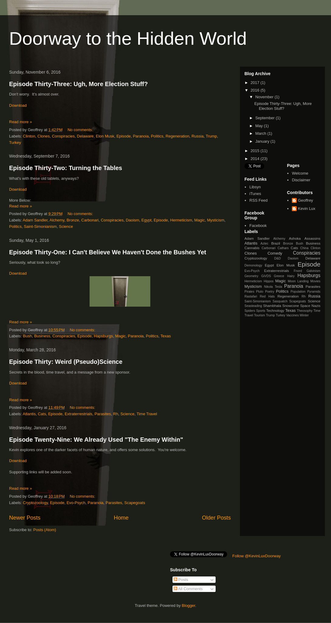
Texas (166, 336)
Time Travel (147, 414)
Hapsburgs (103, 336)
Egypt (147, 220)
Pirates (249, 291)
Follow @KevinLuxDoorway (256, 556)
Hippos (268, 281)
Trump (211, 136)
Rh (115, 414)
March (261, 133)
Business (42, 336)
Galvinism (313, 271)
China (304, 248)
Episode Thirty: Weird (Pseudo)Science (65, 361)
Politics (157, 136)
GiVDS (266, 276)
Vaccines (292, 315)
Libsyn (255, 187)
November (265, 97)
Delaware (85, 136)
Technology (275, 310)
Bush (27, 336)
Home (121, 518)
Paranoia (141, 136)
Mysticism (215, 220)
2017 (256, 82)
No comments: (80, 129)
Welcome (300, 173)
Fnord (298, 271)
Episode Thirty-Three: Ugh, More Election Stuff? (78, 84)
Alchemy (56, 220)
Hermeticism (181, 220)
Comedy (275, 253)
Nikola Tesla (273, 286)
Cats (42, 414)
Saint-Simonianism (40, 226)
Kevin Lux (306, 208)
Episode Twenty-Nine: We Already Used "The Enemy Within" (96, 439)
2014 (256, 158)
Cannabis (251, 248)
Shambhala (272, 306)
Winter (304, 315)
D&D (277, 258)
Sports (260, 310)
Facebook (258, 225)
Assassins (312, 238)
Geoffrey (305, 200)
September (265, 118)
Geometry (251, 276)
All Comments (188, 588)
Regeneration (177, 136)
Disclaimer (301, 180)
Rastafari (250, 296)
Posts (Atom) (44, 529)
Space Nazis (310, 306)
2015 (256, 150)
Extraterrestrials (78, 414)
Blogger (188, 605)
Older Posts (216, 518)
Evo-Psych (76, 502)
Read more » (20, 122)
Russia (198, 136)
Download (18, 105)
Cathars (283, 248)
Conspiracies (63, 136)
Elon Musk (105, 136)
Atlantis (29, 414)
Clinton (29, 136)
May (259, 126)
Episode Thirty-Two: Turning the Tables (65, 168)
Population (298, 291)
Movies (315, 281)
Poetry (269, 291)
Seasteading (253, 306)
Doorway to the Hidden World (128, 38)
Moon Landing (298, 281)
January (263, 141)
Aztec (264, 243)
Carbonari (90, 220)
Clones (43, 136)
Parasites (102, 414)
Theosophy (304, 310)
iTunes (255, 193)
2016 (256, 90)
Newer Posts (24, 518)
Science (66, 226)
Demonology (253, 265)
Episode (123, 136)
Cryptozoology (35, 502)
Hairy (291, 276)
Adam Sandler (35, 220)
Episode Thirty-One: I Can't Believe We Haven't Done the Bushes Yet (107, 252)
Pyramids (313, 291)
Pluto (259, 291)
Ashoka (295, 238)
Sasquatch (280, 301)
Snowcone (290, 306)
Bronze (73, 220)
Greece (279, 276)
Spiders (249, 310)
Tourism (259, 315)
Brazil (275, 243)
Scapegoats (134, 502)
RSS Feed (258, 200)
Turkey (15, 142)
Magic (199, 220)
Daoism (132, 220)
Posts (181, 579)
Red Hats (267, 296)
